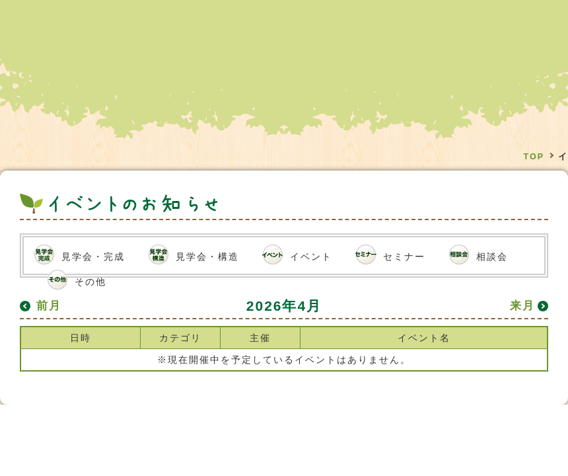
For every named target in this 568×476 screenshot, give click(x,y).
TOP (533, 156)
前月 (48, 305)
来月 (522, 305)
